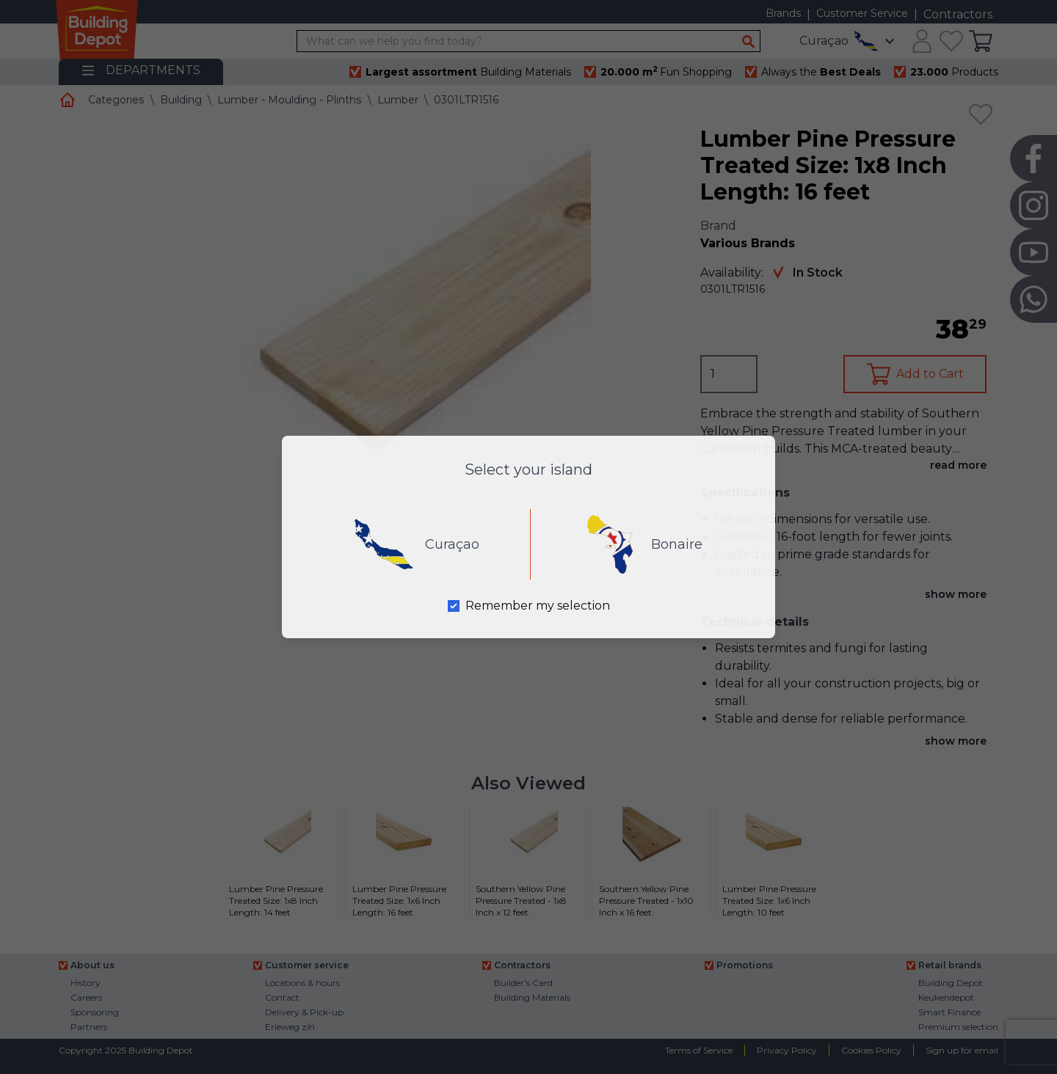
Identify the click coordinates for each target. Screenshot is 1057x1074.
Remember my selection (537, 606)
